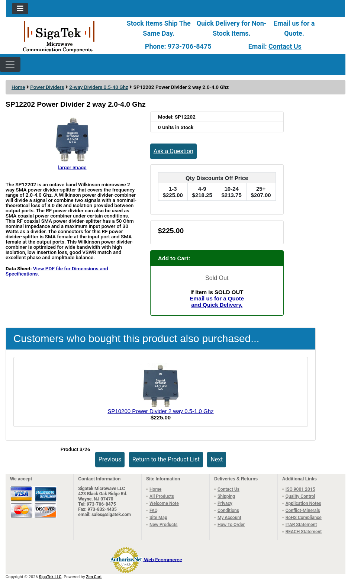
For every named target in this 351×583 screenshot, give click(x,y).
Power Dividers (47, 87)
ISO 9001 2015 (300, 489)
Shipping (226, 496)
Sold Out (216, 278)
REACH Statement (304, 531)
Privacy (225, 503)
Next (216, 459)
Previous (110, 459)
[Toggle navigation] (20, 8)
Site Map (158, 517)
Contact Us (285, 46)
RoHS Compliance (304, 517)
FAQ (153, 510)
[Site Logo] (62, 36)
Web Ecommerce (163, 559)
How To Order (231, 524)
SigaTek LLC (50, 576)
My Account (229, 517)
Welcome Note (164, 503)
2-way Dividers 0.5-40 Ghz (98, 87)
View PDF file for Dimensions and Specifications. (57, 271)
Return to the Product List (166, 459)
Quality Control (300, 496)
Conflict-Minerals (303, 510)
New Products (163, 524)
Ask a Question (173, 151)
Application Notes (303, 503)
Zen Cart (94, 576)
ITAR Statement (301, 524)
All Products (161, 496)
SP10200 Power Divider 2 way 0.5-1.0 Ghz (160, 411)
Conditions (228, 510)
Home (18, 87)
